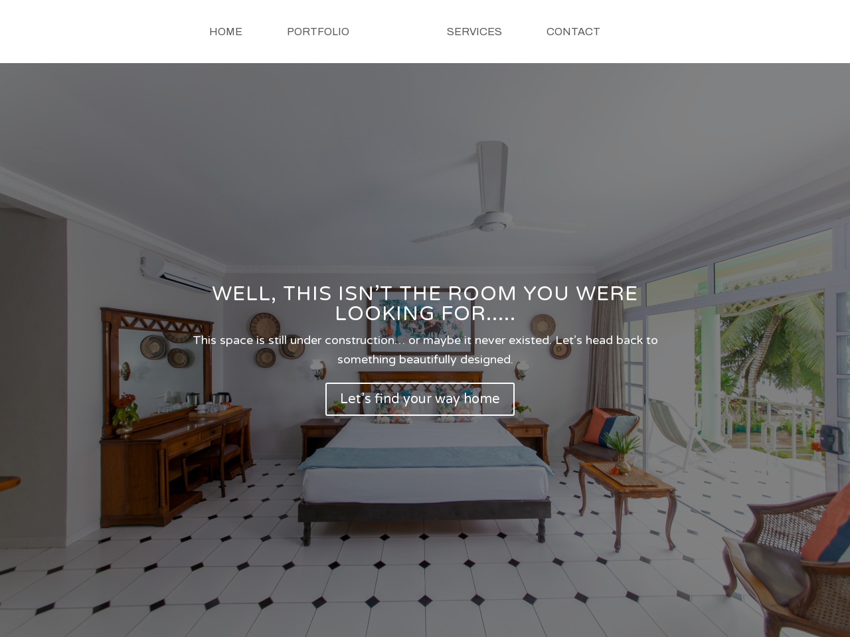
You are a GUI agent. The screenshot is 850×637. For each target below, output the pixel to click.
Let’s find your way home (420, 399)
